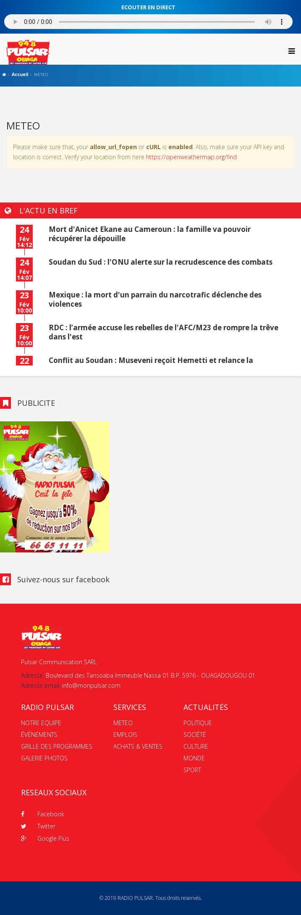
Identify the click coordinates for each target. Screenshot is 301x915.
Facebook (42, 814)
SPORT (192, 770)
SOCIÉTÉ (194, 735)
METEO (123, 723)
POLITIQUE (197, 723)
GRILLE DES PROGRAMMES (56, 746)
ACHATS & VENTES (137, 746)
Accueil (20, 74)
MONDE (194, 758)
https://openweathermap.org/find (191, 157)
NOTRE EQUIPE (41, 723)
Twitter (38, 826)
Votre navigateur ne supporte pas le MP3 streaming (148, 21)
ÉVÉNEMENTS (39, 735)
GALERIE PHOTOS (44, 758)
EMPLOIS (125, 735)
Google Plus (45, 838)
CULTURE (195, 746)
